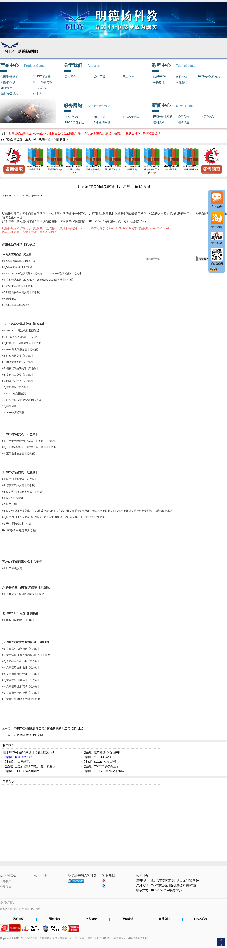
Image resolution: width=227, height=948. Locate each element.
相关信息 (183, 122)
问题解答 (181, 82)
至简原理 (159, 82)
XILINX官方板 (42, 76)
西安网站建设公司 (10, 908)
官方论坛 (217, 206)
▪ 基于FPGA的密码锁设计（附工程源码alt (28, 752)
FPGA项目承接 (74, 122)
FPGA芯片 (39, 87)
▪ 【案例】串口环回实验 (96, 757)
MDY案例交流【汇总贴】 (29, 735)
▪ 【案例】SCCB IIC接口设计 (99, 761)
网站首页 (18, 919)
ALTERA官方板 (42, 82)
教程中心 (45, 139)
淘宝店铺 (99, 116)
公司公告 (183, 116)
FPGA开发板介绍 (209, 76)
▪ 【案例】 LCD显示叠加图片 (20, 771)
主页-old (30, 139)
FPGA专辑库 (131, 116)
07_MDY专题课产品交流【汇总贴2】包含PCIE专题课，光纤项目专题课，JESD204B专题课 (53, 517)
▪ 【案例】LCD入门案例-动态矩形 (102, 771)
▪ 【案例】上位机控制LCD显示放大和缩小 (28, 766)
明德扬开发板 (9, 76)
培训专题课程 (9, 93)
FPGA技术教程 (163, 116)
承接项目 (7, 87)
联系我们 (164, 919)
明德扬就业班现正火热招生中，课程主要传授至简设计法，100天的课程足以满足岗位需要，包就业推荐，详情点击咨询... (85, 133)
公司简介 (70, 76)
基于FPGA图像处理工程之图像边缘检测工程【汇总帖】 (49, 728)
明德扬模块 (8, 82)
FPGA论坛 (71, 116)
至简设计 (127, 919)
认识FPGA (160, 76)
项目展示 (128, 76)
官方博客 (217, 243)
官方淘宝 (217, 227)
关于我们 (6, 881)
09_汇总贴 (19, 530)
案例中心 (181, 76)
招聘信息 (208, 116)
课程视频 (54, 919)
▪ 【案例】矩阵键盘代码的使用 (100, 752)
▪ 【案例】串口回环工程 (16, 761)
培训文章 (159, 122)
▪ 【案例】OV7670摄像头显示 (100, 766)
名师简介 (91, 919)
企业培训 (38, 93)
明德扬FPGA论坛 (31, 908)
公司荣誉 (99, 76)
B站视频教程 (102, 122)
